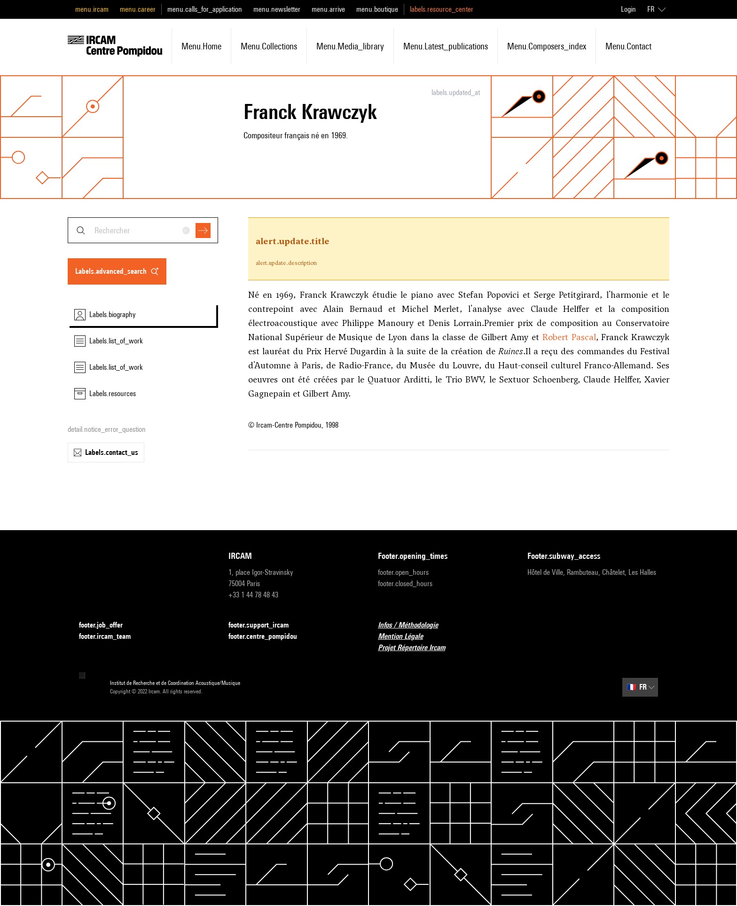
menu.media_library (350, 46)
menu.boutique (377, 9)
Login (628, 9)
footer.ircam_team (110, 637)
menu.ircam (92, 9)
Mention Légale (406, 637)
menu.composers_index (546, 46)
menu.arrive (328, 9)
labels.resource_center (441, 9)
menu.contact (628, 46)
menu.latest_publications (445, 46)
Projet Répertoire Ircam (417, 648)
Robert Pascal (569, 337)
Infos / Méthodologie (413, 625)
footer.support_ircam (264, 625)
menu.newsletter (276, 9)
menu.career (138, 9)
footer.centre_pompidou (268, 637)
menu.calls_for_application (204, 9)
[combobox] (143, 230)
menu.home (201, 46)
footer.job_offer (106, 625)
